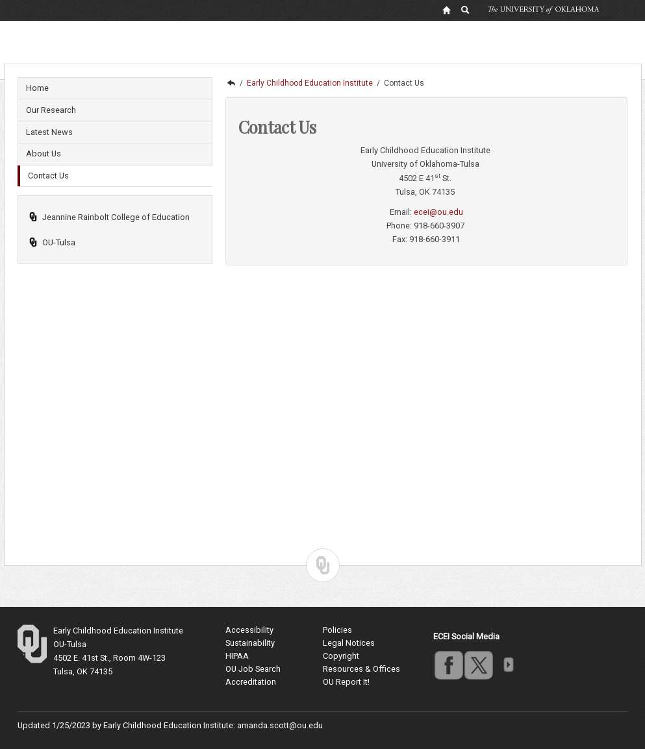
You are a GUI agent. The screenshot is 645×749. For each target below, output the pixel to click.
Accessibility (249, 630)
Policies (337, 630)
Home (37, 88)
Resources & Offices (361, 669)
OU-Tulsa (52, 242)
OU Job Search (253, 669)
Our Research (51, 110)
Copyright (341, 656)
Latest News (49, 132)
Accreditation (250, 682)
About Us (43, 153)
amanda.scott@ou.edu (280, 725)
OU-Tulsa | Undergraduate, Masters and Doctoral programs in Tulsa (230, 83)
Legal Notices (349, 643)
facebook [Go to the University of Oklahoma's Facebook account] (448, 665)
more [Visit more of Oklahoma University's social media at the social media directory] (508, 665)
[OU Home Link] (446, 9)
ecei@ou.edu (438, 212)
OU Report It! (346, 682)
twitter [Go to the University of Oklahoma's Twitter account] (478, 665)
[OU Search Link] (465, 9)
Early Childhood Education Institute (310, 83)
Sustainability (250, 643)
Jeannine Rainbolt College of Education (109, 217)
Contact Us (48, 175)
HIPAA (237, 656)
